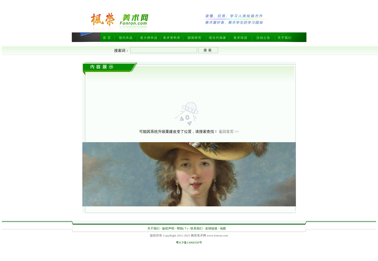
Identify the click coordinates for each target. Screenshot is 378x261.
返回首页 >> (229, 132)
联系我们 (196, 228)
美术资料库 (172, 37)
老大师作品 (149, 37)
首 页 (107, 37)
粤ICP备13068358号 (189, 242)
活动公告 (263, 37)
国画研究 (195, 37)
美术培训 (240, 37)
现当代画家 (217, 37)
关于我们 (285, 37)
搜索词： (121, 51)
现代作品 (126, 37)
